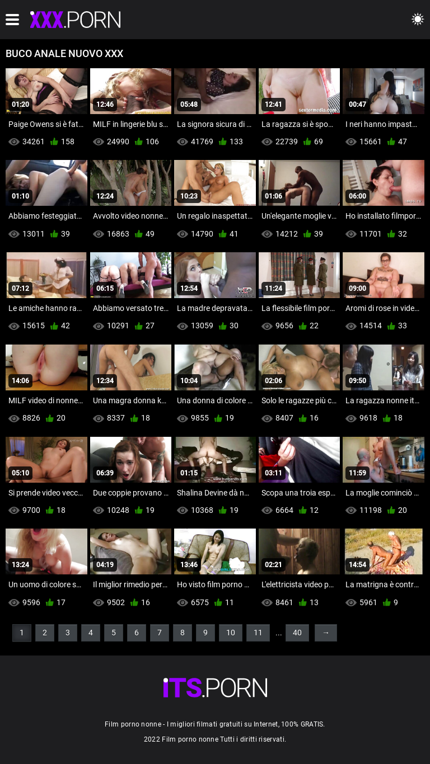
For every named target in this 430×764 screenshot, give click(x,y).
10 (230, 632)
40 (297, 632)
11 (258, 632)
